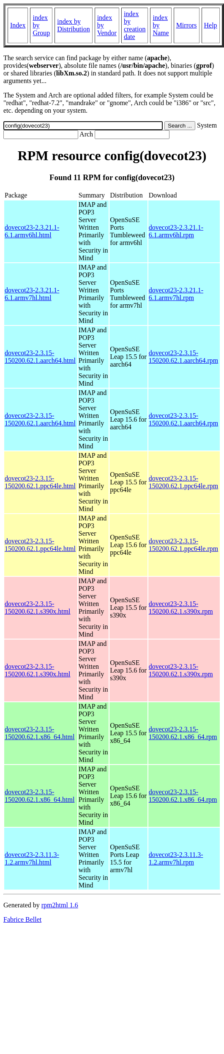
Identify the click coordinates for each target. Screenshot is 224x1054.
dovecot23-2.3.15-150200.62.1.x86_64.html (39, 733)
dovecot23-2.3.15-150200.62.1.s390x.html (38, 607)
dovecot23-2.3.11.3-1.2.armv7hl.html (32, 858)
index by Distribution (73, 25)
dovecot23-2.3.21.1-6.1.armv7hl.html (32, 293)
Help (210, 25)
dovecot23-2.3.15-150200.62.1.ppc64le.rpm (183, 482)
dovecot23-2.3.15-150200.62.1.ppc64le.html (40, 482)
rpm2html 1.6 (59, 905)
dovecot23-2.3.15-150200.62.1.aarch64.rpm (183, 356)
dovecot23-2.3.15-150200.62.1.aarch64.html (40, 356)
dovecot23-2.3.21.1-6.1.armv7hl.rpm (176, 293)
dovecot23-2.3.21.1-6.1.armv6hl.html (32, 231)
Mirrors (186, 25)
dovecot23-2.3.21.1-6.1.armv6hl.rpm (176, 231)
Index (17, 25)
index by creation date (135, 25)
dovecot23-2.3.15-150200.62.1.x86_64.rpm (183, 733)
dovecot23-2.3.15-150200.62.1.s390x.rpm (181, 607)
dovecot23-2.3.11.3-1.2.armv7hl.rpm (176, 858)
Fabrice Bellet (22, 919)
